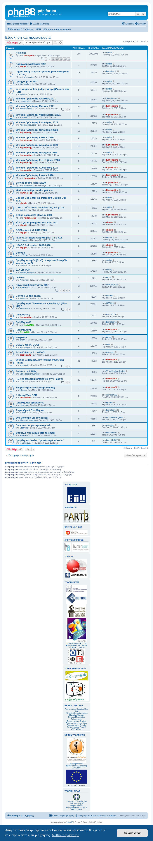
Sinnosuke (24, 84)
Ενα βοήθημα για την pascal (32, 417)
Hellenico (21, 52)
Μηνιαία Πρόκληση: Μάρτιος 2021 (35, 106)
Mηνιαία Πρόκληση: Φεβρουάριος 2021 (38, 114)
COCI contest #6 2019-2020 (31, 230)
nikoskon (24, 240)
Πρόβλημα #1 (23, 329)
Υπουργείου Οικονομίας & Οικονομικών (76, 809)
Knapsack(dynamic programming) (35, 387)
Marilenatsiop (26, 109)
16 (69, 59)
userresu (110, 352)
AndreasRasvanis (28, 125)
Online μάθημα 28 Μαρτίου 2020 (34, 215)
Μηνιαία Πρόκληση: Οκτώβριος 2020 (37, 130)
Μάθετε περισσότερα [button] (65, 835)
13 (57, 59)
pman (108, 277)
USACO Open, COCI (27, 344)
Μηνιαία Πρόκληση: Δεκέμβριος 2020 (37, 145)
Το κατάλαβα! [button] (132, 833)
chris (108, 344)
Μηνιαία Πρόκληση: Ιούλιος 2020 (35, 137)
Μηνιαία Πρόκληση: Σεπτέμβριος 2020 (38, 160)
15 (65, 59)
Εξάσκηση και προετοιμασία (28, 37)
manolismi (28, 186)
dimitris (23, 413)
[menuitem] (39, 24)
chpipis (23, 203)
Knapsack (21, 337)
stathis (23, 66)
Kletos (23, 390)
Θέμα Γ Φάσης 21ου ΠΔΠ (30, 352)
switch (109, 52)
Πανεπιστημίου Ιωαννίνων (76, 723)
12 (53, 59)
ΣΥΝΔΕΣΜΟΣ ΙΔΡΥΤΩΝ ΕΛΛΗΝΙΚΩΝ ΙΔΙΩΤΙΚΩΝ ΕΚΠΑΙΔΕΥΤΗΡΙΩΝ (76, 645)
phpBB (70, 822)
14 (61, 59)
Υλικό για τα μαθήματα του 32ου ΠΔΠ (37, 222)
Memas (23, 298)
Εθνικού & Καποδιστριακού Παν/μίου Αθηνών (76, 714)
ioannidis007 (25, 287)
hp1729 (23, 255)
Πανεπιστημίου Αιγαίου (76, 721)
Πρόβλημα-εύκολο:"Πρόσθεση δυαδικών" (40, 440)
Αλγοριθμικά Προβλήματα (30, 410)
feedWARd (29, 325)
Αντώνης (24, 280)
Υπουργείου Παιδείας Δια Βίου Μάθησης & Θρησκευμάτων (76, 803)
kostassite (28, 77)
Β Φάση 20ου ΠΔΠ (26, 395)
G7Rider (110, 303)
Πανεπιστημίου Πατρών (76, 725)
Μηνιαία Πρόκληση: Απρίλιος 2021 (36, 98)
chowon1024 (112, 285)
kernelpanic (111, 71)
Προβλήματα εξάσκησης (30, 402)
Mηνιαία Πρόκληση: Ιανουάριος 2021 (37, 122)
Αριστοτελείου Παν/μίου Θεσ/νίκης (76, 710)
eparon (109, 402)
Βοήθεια (20, 252)
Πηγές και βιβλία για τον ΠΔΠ (32, 285)
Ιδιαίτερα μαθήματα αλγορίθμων (34, 190)
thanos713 (111, 314)
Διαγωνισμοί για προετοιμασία (33, 425)
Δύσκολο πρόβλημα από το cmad (35, 432)
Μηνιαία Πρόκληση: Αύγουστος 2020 (37, 167)
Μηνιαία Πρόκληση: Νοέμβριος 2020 (37, 152)
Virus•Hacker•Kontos (29, 374)
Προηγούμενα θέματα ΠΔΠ (31, 64)
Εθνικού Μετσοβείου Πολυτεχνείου (76, 718)
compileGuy (111, 395)
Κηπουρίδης (112, 106)
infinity (109, 269)
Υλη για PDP (23, 269)
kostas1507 (25, 117)
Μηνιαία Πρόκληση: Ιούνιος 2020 (35, 175)
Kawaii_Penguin (27, 272)
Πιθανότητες (23, 314)
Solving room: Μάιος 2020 (31, 182)
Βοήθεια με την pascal (28, 295)
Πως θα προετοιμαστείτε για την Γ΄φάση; (39, 379)
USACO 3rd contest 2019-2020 (33, 245)
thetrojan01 (29, 56)
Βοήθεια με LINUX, (26, 371)
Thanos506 (25, 309)
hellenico (21, 277)
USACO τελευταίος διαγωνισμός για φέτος (40, 207)
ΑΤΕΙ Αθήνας (76, 729)
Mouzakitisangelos (28, 420)
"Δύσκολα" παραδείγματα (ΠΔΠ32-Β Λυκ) (39, 237)
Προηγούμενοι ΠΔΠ (27, 81)
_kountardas (25, 101)
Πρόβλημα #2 (23, 322)
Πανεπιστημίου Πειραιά (76, 727)
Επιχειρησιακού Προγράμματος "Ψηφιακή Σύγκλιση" (76, 753)
